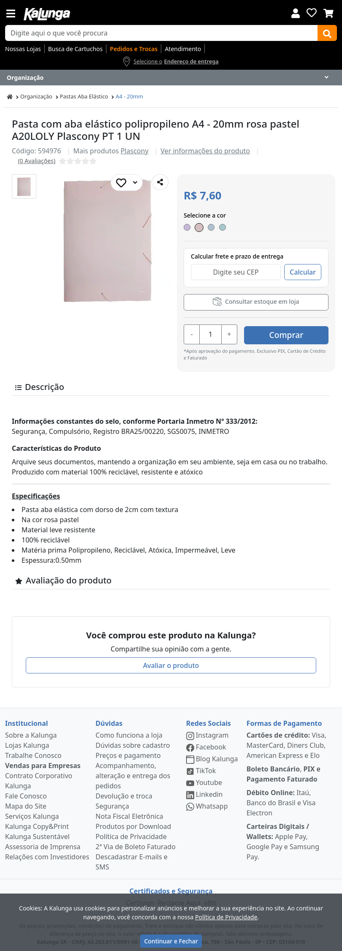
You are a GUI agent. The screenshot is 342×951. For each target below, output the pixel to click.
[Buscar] (327, 33)
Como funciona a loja (128, 733)
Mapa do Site (25, 804)
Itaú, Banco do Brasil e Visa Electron (281, 800)
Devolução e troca (123, 793)
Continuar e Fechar (171, 941)
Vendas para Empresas (43, 763)
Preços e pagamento (127, 753)
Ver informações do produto (205, 150)
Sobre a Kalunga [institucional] (31, 733)
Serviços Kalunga (32, 814)
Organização (36, 96)
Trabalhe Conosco (33, 753)
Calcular (303, 272)
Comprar (286, 333)
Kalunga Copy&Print (37, 824)
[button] (24, 186)
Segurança (112, 804)
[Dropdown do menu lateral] (171, 78)
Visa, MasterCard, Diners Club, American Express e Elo (286, 743)
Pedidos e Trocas (133, 49)
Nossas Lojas (23, 49)
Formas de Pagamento (284, 721)
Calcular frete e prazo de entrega (237, 256)
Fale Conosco (26, 793)
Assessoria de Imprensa (43, 844)
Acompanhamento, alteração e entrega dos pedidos (132, 773)
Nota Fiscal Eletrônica (129, 814)
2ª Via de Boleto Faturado (135, 844)
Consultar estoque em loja (256, 301)
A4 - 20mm (129, 96)
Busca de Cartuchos (75, 49)
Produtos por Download (133, 824)
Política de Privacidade (130, 834)
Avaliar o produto (171, 663)
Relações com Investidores (47, 854)
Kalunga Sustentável (37, 834)
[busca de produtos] (161, 33)
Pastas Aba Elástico (84, 96)
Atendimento (183, 49)
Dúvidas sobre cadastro (132, 743)
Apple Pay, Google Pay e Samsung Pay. (283, 839)
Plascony (135, 150)
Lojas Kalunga (27, 743)
